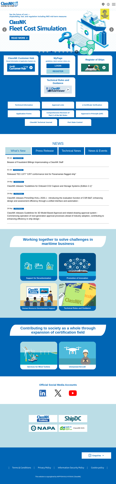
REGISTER (58, 71)
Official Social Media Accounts (58, 384)
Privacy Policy (44, 467)
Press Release (45, 150)
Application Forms (24, 114)
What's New (18, 150)
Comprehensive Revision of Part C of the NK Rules (58, 114)
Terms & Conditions (21, 467)
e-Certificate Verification (92, 105)
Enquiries (96, 455)
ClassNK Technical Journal (41, 122)
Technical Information (24, 105)
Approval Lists (58, 105)
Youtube (73, 393)
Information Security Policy (71, 467)
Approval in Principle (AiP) (92, 114)
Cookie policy (97, 467)
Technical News (71, 150)
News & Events (98, 150)
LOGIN (58, 66)
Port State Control (75, 122)
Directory (103, 4)
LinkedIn (43, 393)
